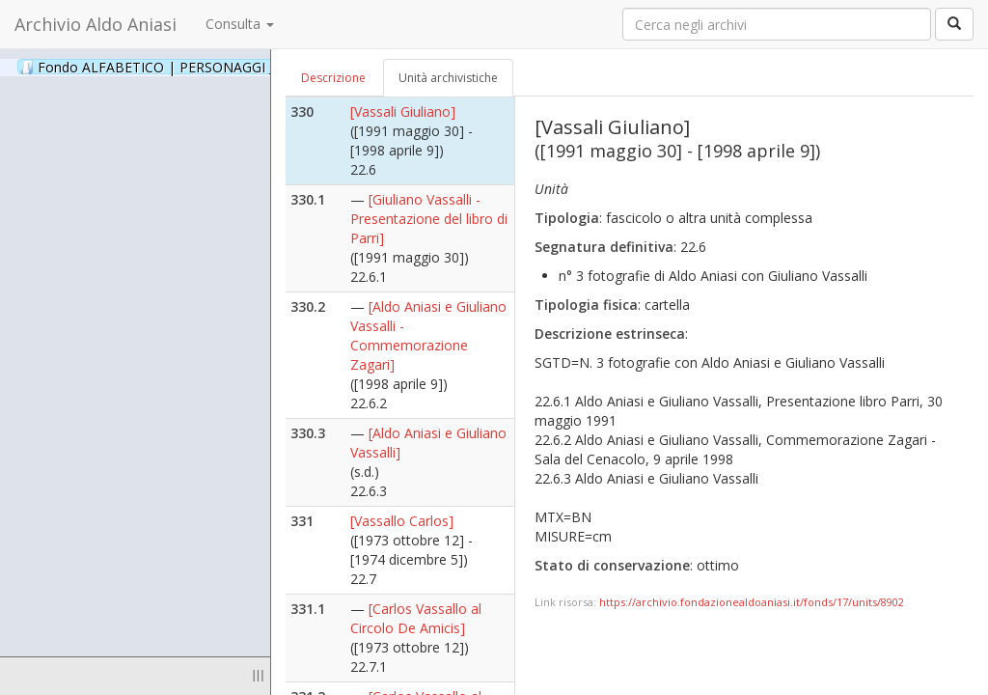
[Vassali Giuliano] (402, 111)
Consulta (240, 23)
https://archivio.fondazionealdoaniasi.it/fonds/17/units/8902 (751, 602)
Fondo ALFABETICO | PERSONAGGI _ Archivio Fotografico (234, 66)
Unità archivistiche (448, 78)
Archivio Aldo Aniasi (95, 24)
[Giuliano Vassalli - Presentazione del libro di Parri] (429, 218)
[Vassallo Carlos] (401, 521)
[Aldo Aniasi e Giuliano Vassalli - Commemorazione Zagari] (428, 335)
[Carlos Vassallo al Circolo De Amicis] (415, 618)
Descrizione (333, 78)
